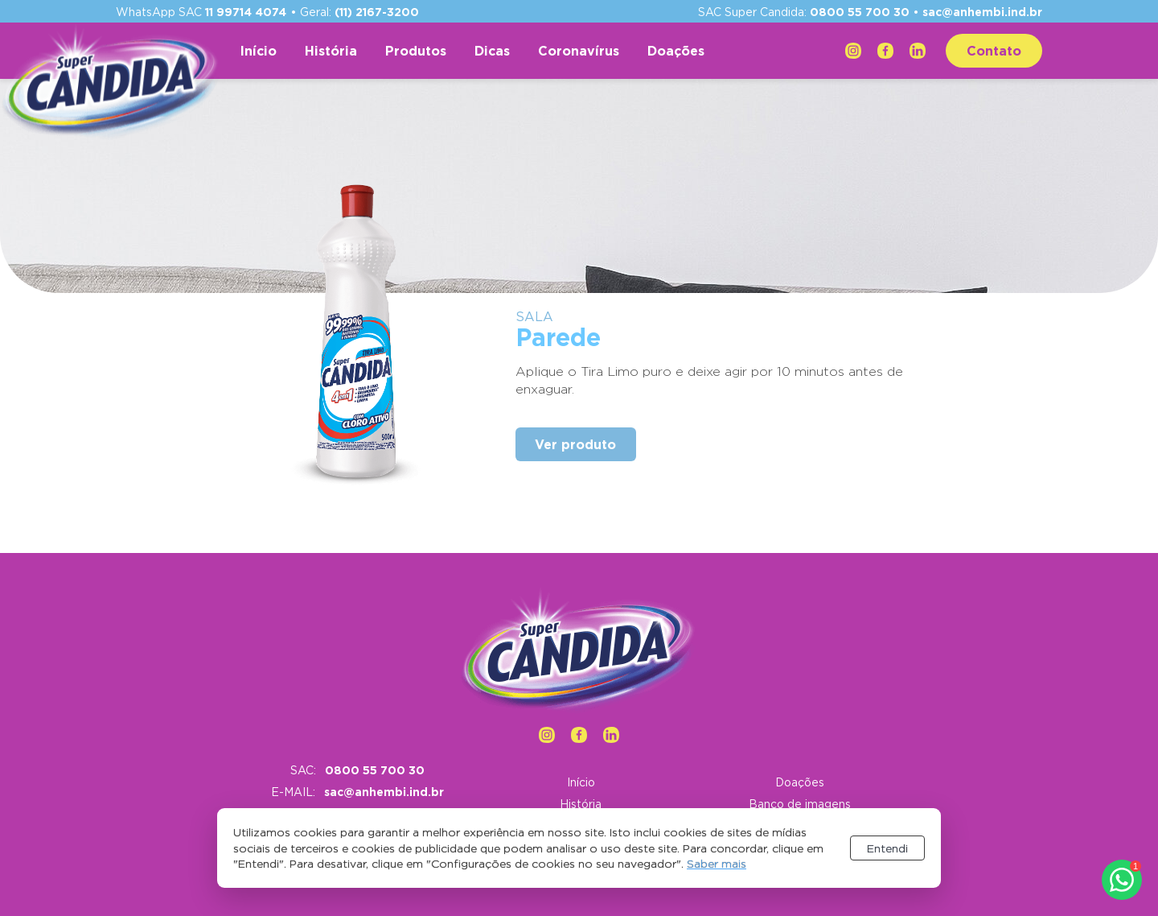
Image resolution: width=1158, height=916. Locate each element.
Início (258, 50)
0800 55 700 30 (860, 12)
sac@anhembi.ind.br (982, 12)
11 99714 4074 (245, 12)
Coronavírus (578, 50)
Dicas (492, 50)
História (331, 50)
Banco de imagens (800, 804)
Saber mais (716, 863)
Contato (994, 50)
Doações (675, 50)
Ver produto (575, 444)
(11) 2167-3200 (377, 12)
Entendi (887, 848)
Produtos (415, 50)
